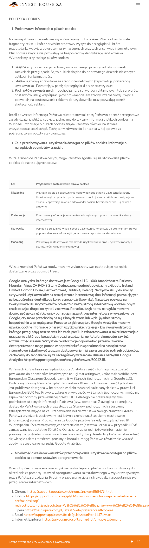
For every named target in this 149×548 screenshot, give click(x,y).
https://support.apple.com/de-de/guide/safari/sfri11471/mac (67, 515)
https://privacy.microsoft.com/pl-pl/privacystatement (81, 519)
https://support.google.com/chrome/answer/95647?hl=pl (70, 491)
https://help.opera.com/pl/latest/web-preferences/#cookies (69, 510)
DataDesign (62, 542)
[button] (138, 5)
